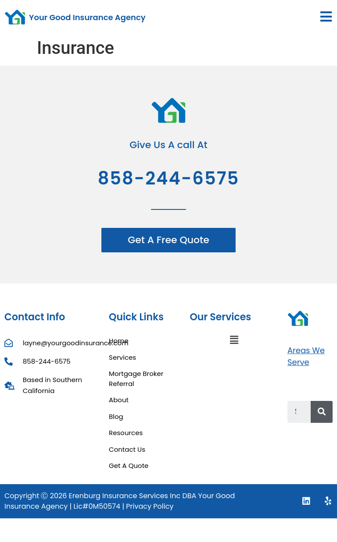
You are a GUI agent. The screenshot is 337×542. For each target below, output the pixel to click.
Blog (116, 416)
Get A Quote (128, 465)
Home (119, 340)
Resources (126, 432)
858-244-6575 (169, 178)
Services (122, 357)
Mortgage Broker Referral (136, 378)
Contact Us (127, 449)
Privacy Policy (149, 506)
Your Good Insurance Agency (87, 17)
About (119, 399)
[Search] (322, 412)
